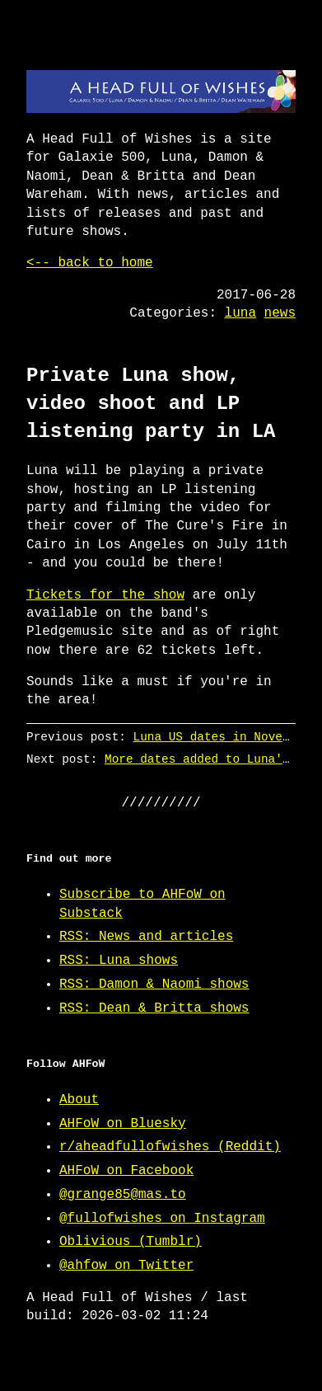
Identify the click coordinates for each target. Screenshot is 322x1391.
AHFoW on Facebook (126, 1171)
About (79, 1100)
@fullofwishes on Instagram (162, 1219)
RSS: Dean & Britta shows (154, 1008)
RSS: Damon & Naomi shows (154, 984)
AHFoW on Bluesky (122, 1124)
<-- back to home (89, 263)
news (280, 313)
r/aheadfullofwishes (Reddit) (170, 1147)
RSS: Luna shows (118, 961)
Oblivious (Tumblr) (130, 1242)
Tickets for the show (105, 595)
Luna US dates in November (222, 737)
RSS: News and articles (146, 937)
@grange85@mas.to (122, 1195)
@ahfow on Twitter (126, 1266)
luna (240, 313)
